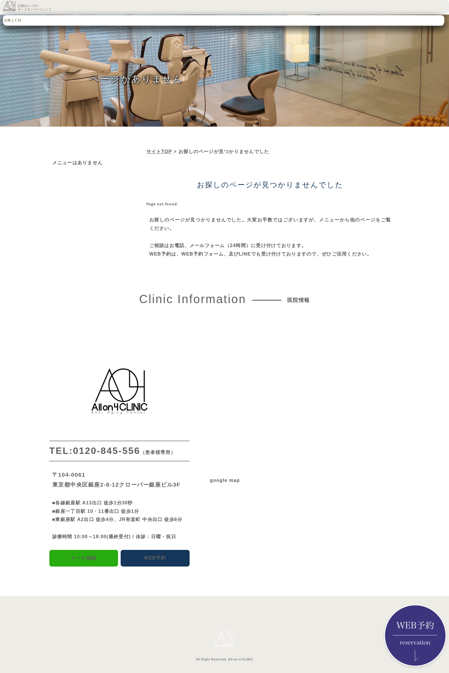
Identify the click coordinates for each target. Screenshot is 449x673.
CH (18, 20)
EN (7, 20)
